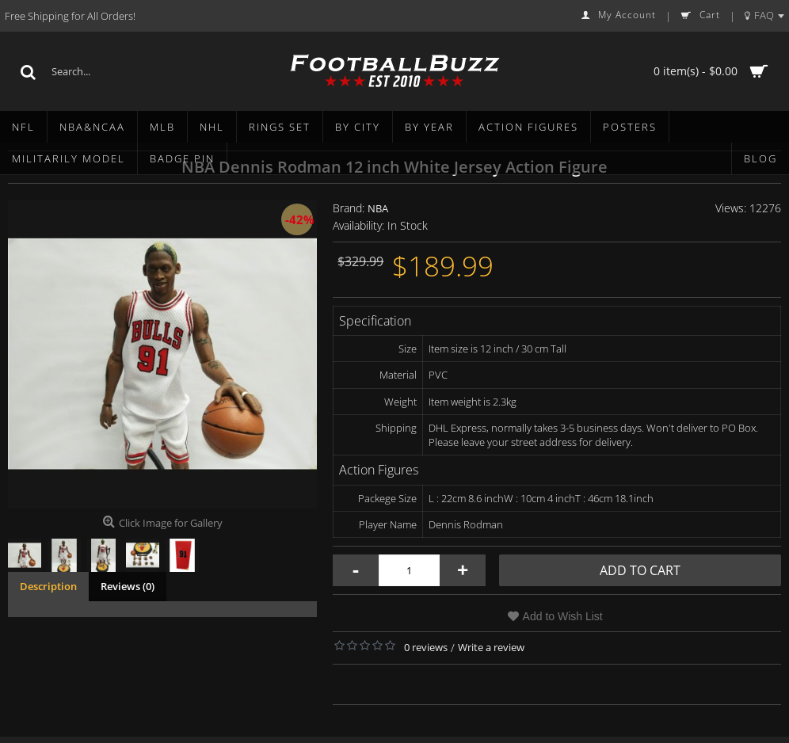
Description (48, 586)
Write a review (491, 647)
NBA (378, 208)
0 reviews (426, 647)
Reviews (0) (127, 586)
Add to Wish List (563, 616)
